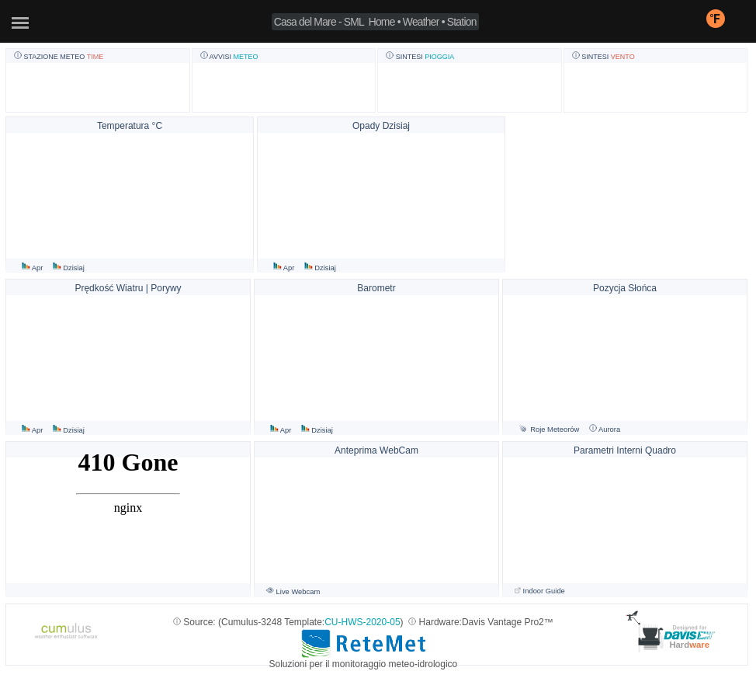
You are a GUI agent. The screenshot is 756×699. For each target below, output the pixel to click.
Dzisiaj (69, 268)
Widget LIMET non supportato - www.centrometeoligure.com (128, 519)
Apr (33, 268)
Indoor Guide (540, 591)
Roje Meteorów (548, 429)
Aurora (604, 429)
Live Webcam (293, 592)
